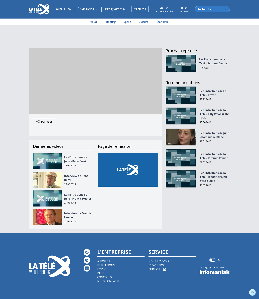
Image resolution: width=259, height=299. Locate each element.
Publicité (157, 269)
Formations (106, 265)
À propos (103, 261)
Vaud (93, 22)
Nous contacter (109, 281)
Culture (143, 22)
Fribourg (110, 22)
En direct (139, 9)
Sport (127, 22)
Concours (104, 277)
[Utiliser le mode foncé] (219, 260)
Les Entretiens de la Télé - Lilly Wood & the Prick (214, 114)
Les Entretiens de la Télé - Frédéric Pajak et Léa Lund (213, 177)
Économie (162, 22)
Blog (100, 273)
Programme (115, 9)
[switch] (212, 260)
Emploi (102, 269)
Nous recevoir (158, 261)
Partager (44, 122)
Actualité (63, 9)
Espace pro (156, 265)
